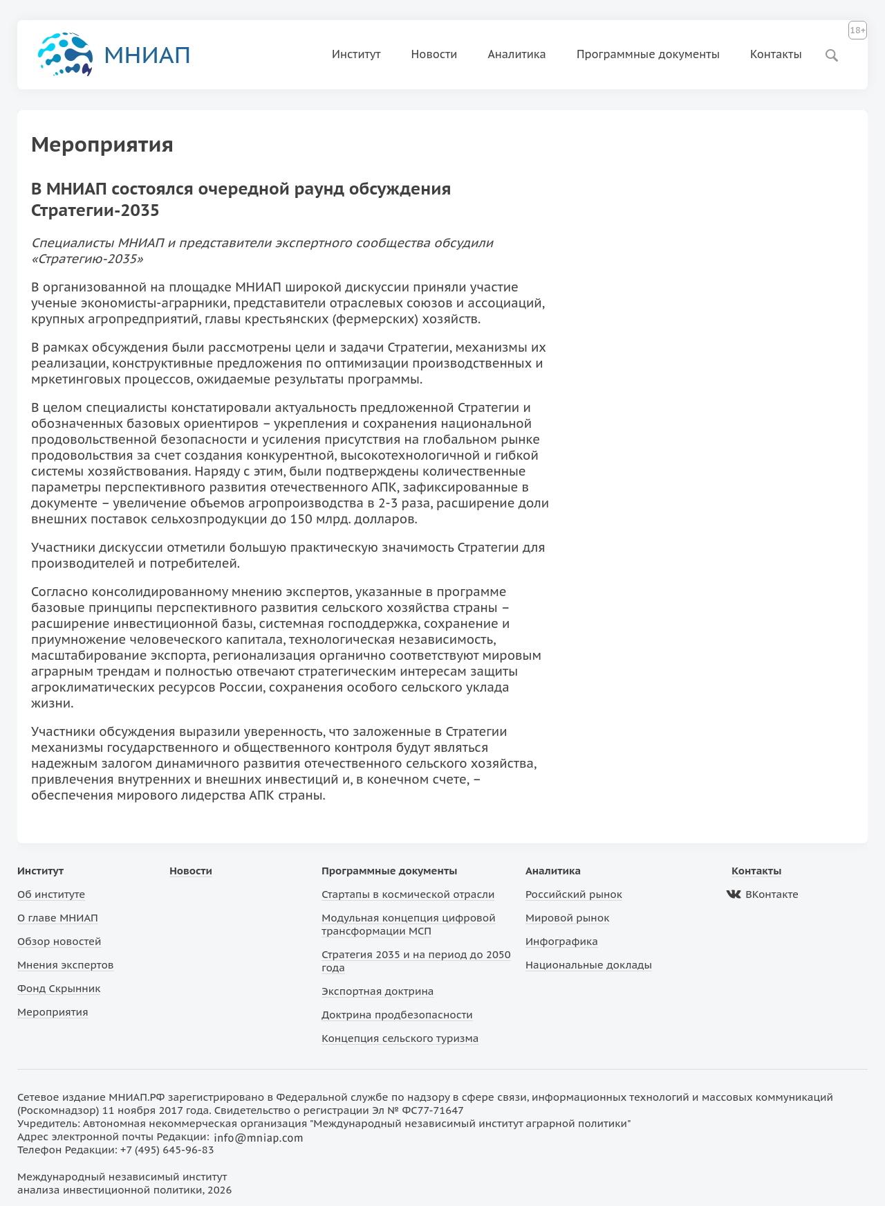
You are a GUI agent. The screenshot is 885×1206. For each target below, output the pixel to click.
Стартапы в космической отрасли (408, 894)
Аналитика (516, 54)
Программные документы (648, 54)
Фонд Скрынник (58, 988)
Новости (434, 54)
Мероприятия (52, 1011)
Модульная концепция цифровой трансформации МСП (408, 924)
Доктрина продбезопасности (397, 1014)
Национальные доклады (588, 964)
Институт (356, 54)
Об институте (51, 894)
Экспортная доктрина (378, 991)
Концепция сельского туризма (400, 1038)
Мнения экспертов (65, 964)
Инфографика (561, 941)
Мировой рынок (567, 917)
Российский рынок (573, 894)
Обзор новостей (59, 941)
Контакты (776, 54)
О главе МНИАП (57, 917)
